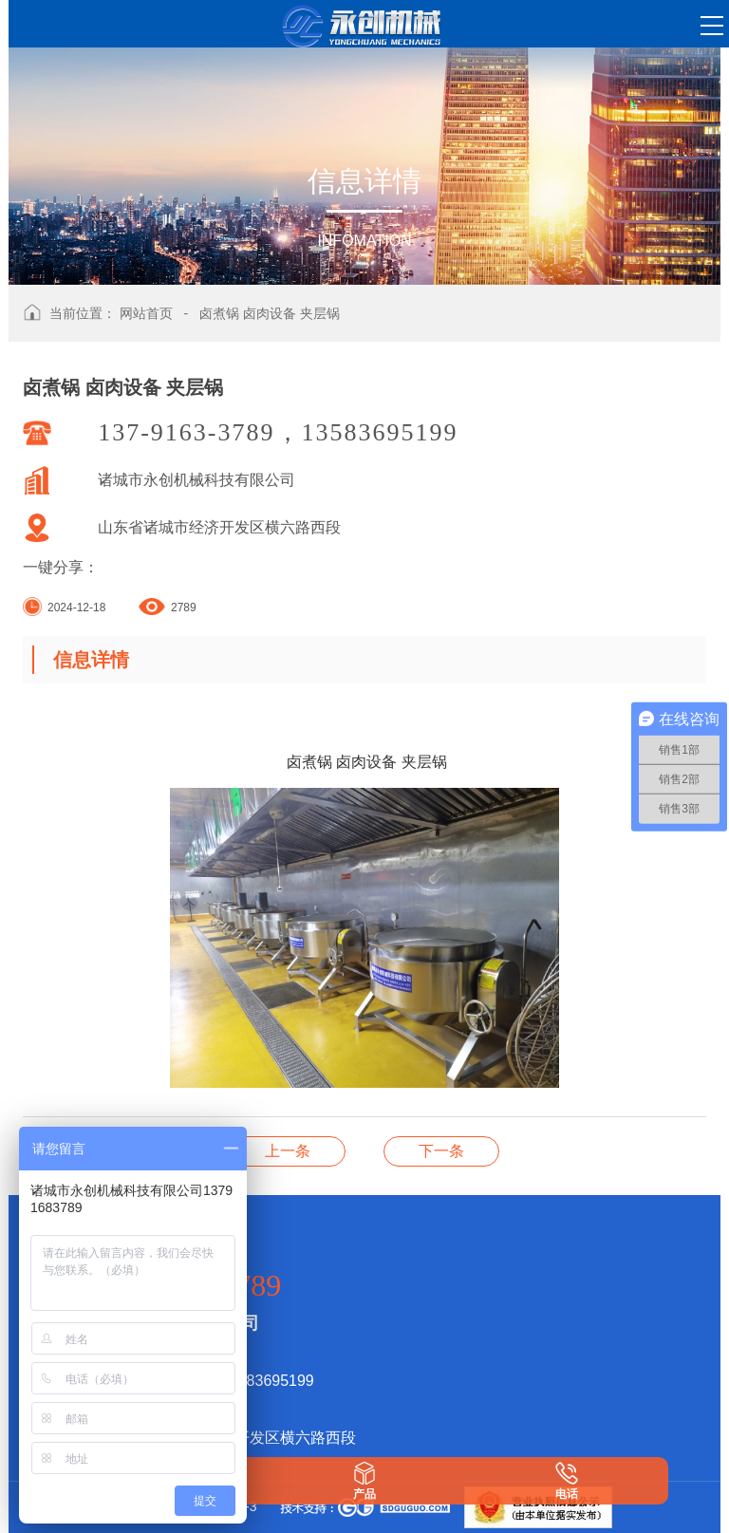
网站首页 (146, 313)
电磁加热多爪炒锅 (441, 1151)
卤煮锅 (287, 1151)
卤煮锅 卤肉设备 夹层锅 (269, 313)
